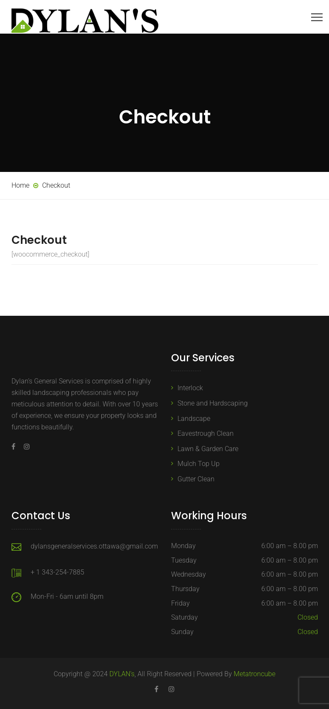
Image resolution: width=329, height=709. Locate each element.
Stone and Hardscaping (212, 403)
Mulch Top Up (198, 464)
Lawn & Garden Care (207, 449)
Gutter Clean (196, 479)
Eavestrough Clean (205, 433)
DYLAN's (121, 674)
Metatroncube (254, 674)
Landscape (193, 419)
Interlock (190, 388)
